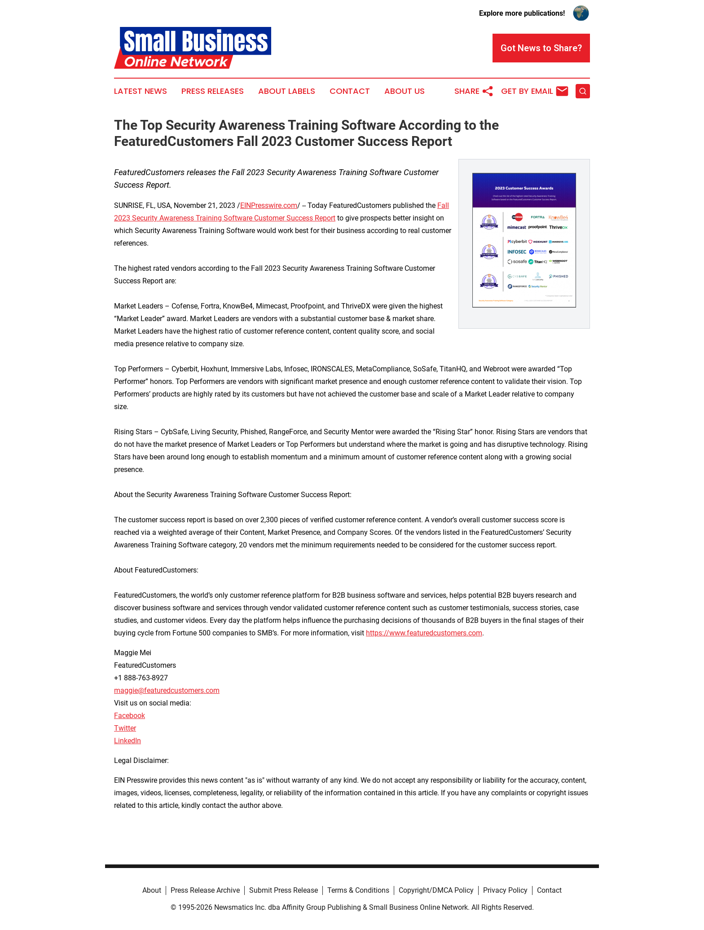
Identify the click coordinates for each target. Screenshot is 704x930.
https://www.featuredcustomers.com (424, 633)
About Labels (286, 91)
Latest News (140, 91)
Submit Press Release (283, 890)
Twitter (125, 728)
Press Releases (212, 91)
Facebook (129, 715)
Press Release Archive (205, 890)
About (151, 890)
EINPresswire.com (268, 205)
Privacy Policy (505, 890)
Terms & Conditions (358, 890)
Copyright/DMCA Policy (436, 890)
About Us (404, 91)
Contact (350, 91)
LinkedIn (127, 740)
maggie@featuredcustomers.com (167, 690)
